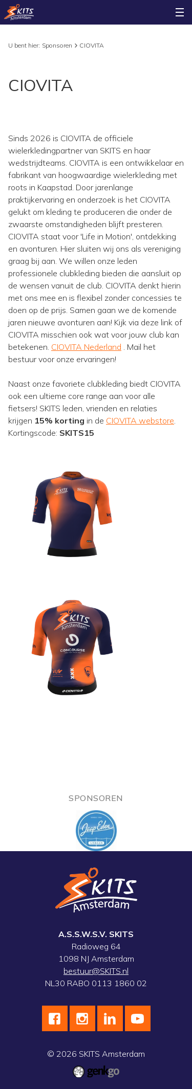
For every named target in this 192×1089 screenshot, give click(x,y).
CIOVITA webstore (140, 420)
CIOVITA (91, 45)
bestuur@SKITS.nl (96, 971)
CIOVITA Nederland (86, 347)
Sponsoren (57, 45)
